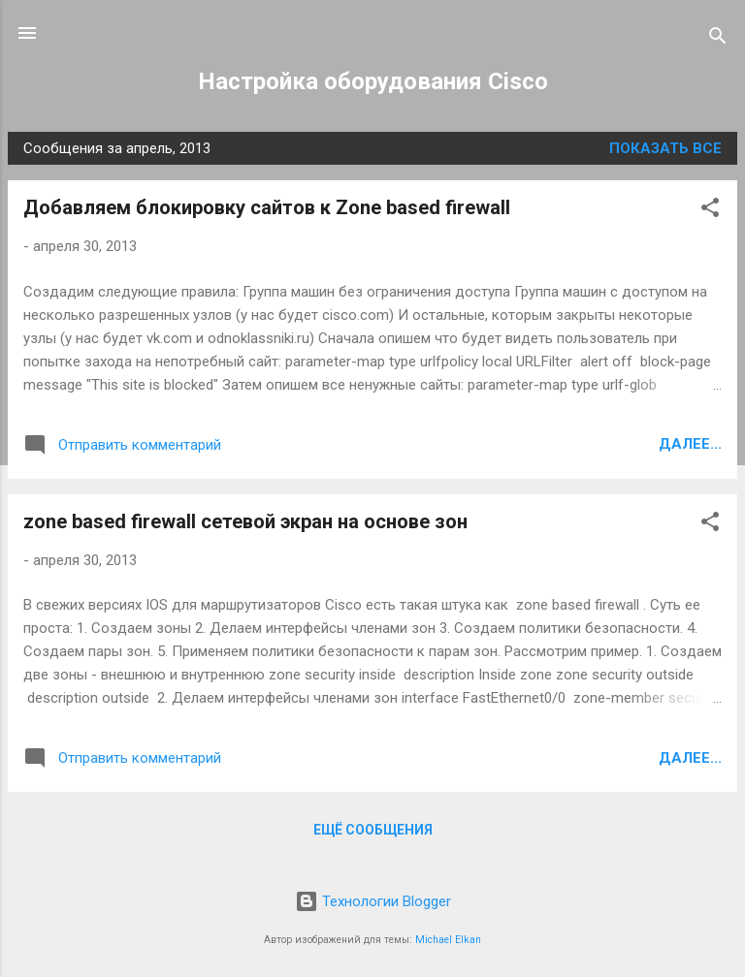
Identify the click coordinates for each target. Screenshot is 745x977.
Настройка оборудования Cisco (373, 81)
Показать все (665, 148)
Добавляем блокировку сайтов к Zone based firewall (266, 207)
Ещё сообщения (373, 829)
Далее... (690, 444)
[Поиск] (717, 39)
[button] (710, 211)
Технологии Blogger (373, 901)
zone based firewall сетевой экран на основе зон (245, 521)
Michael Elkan (448, 939)
